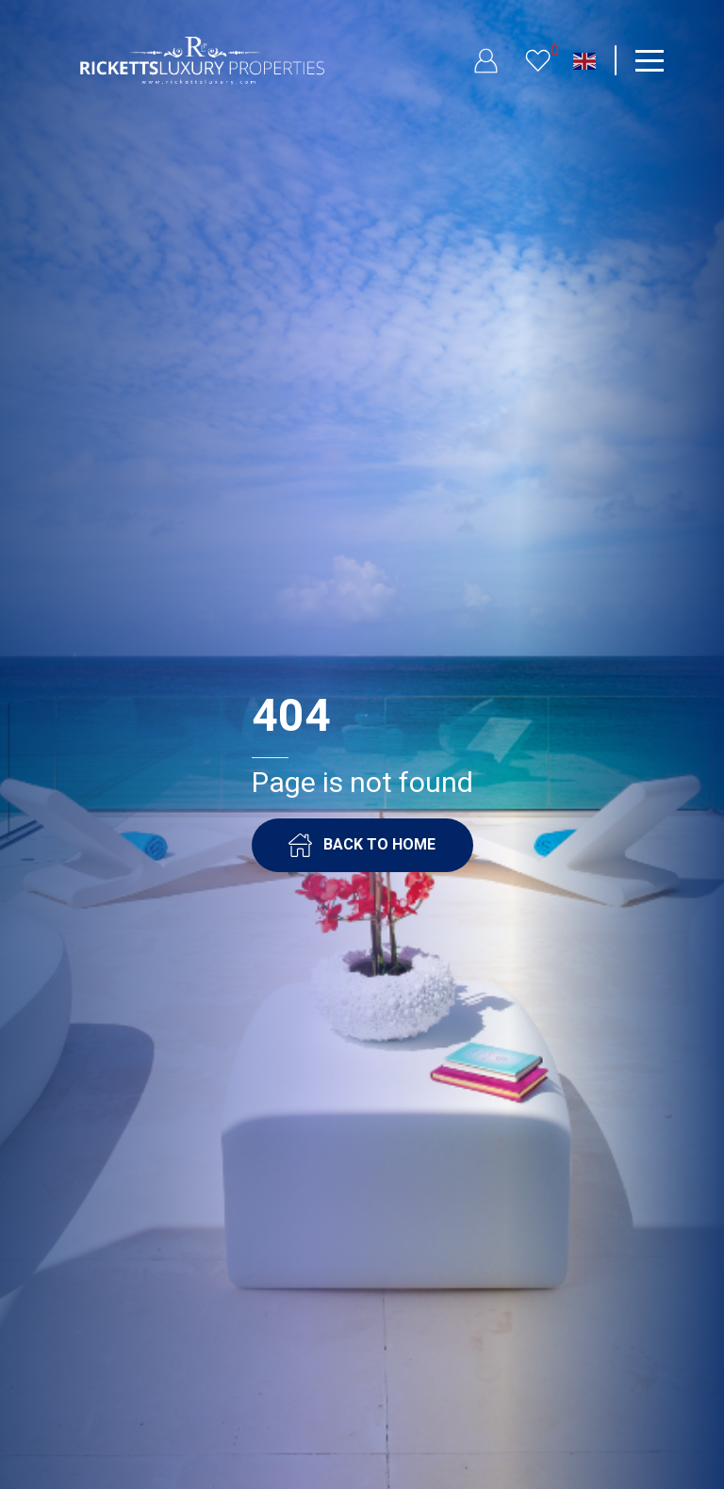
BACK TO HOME (362, 845)
